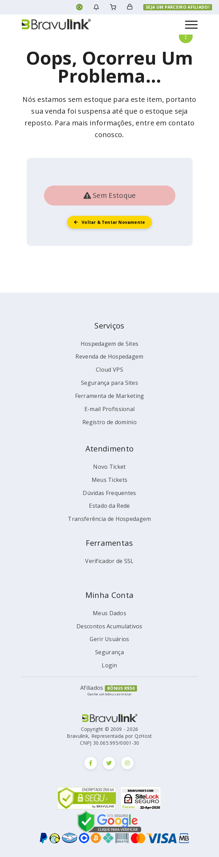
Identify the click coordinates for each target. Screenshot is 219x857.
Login (109, 665)
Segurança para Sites (109, 383)
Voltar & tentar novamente (109, 222)
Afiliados (91, 688)
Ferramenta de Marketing (109, 396)
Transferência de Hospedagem (109, 519)
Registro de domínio (109, 422)
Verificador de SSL (109, 561)
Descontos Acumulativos (109, 626)
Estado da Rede (109, 506)
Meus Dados (109, 613)
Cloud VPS (109, 369)
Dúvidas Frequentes (109, 493)
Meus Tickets (110, 480)
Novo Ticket (109, 466)
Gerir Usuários (109, 639)
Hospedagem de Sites (110, 343)
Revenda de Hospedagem (109, 356)
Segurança (109, 652)
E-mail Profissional (109, 409)
